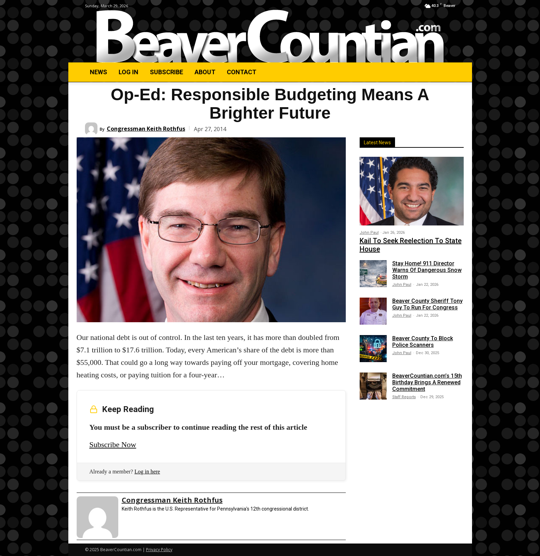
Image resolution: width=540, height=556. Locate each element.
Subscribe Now (112, 444)
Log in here (147, 471)
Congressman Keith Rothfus (146, 128)
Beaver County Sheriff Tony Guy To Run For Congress (427, 304)
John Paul (369, 232)
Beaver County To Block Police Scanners (422, 341)
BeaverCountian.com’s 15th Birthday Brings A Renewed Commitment (427, 382)
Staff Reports (404, 397)
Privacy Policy (159, 550)
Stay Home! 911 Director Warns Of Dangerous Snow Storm (427, 270)
